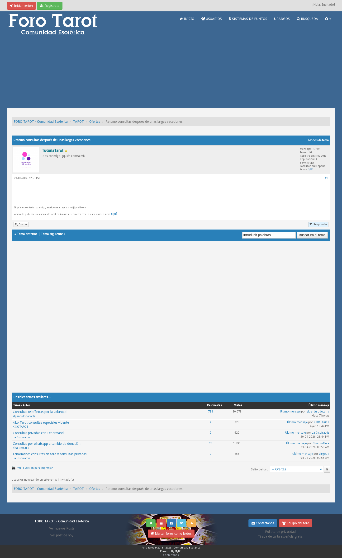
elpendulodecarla (24, 416)
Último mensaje (290, 411)
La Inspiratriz (21, 437)
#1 (326, 178)
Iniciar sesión (21, 6)
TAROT (78, 121)
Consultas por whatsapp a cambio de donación (47, 443)
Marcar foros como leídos (171, 533)
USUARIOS (211, 19)
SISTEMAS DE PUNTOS (248, 19)
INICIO (187, 19)
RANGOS (282, 19)
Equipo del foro (295, 523)
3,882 (311, 169)
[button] (328, 19)
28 (210, 443)
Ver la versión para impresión (35, 467)
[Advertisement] (171, 72)
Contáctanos (263, 523)
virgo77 (324, 453)
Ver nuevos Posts (61, 528)
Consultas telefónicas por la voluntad (39, 412)
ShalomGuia (21, 448)
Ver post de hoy (61, 535)
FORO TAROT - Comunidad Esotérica (41, 121)
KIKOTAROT (20, 426)
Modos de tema (318, 140)
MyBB (178, 551)
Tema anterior (27, 234)
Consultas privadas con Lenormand (38, 433)
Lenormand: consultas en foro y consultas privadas (49, 454)
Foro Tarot (148, 547)
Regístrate (49, 6)
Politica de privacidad (280, 532)
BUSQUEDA (307, 19)
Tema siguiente (52, 234)
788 (210, 411)
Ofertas (94, 121)
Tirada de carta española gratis (280, 536)
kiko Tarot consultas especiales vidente (41, 422)
